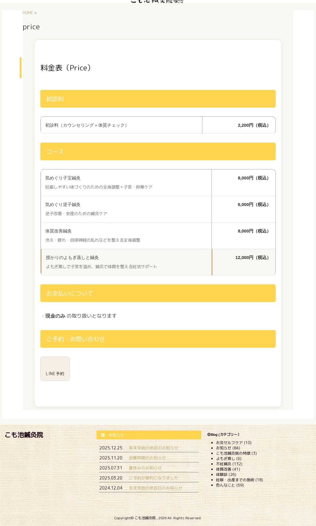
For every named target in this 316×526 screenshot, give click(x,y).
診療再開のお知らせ (147, 458)
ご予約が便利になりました (153, 478)
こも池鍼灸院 (23, 434)
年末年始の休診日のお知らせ (155, 488)
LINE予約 (55, 373)
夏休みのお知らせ (145, 468)
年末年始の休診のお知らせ (153, 448)
